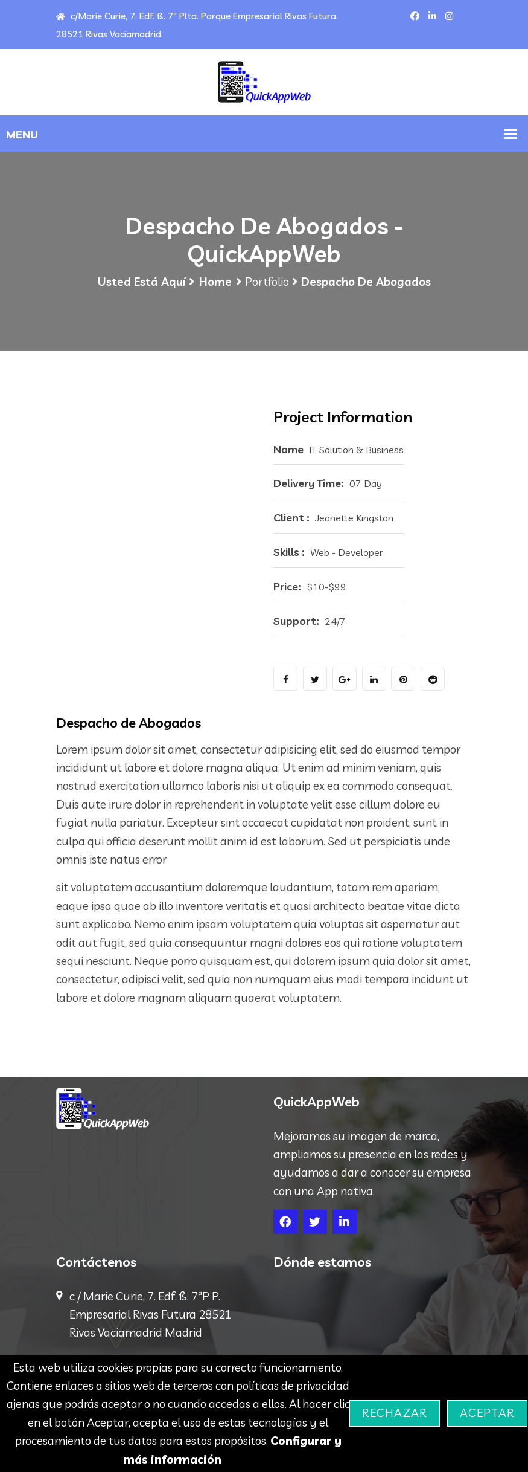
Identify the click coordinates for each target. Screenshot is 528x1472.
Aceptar (487, 1413)
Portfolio (267, 284)
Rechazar (394, 1413)
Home (215, 284)
